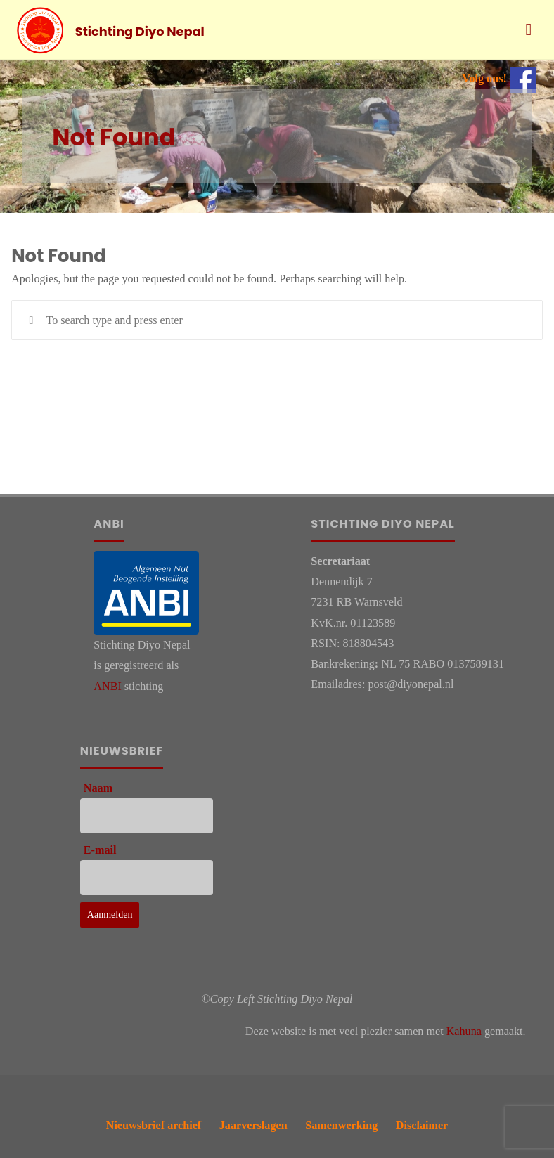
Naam (98, 788)
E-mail (100, 850)
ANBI (107, 686)
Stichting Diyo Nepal (140, 30)
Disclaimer (422, 1125)
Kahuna (464, 1031)
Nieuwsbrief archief (154, 1125)
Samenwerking (341, 1125)
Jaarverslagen (253, 1125)
